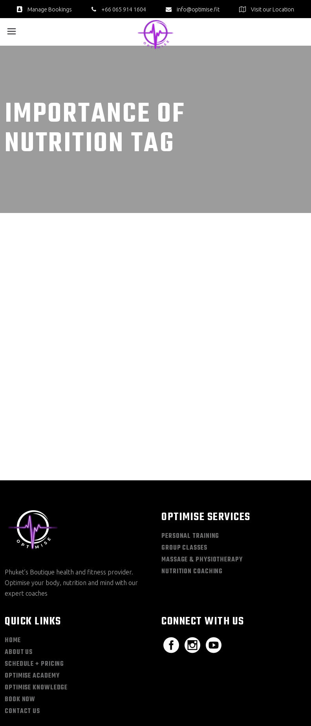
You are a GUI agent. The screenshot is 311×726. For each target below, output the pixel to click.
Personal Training (190, 473)
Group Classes (184, 485)
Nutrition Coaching (192, 508)
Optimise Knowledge (36, 624)
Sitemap (207, 695)
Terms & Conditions (284, 695)
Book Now (20, 636)
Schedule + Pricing (34, 601)
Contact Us (22, 648)
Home (13, 577)
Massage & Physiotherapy (202, 496)
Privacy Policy (239, 695)
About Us (19, 589)
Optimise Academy (32, 612)
